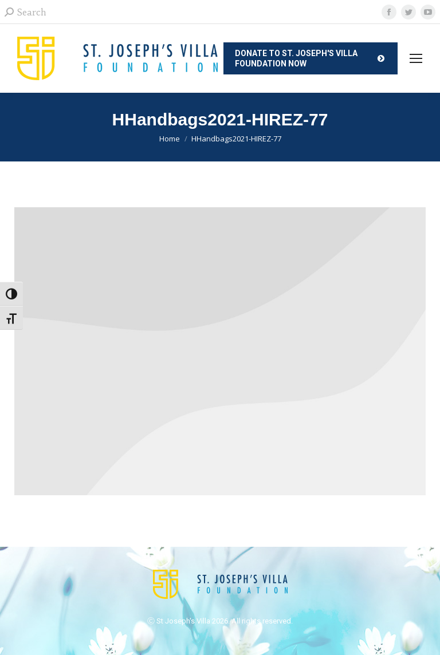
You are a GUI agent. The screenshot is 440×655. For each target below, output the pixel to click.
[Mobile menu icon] (416, 58)
